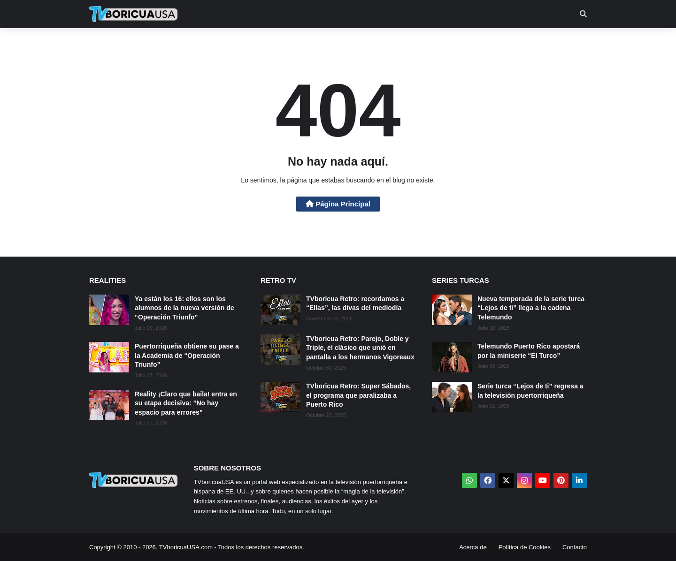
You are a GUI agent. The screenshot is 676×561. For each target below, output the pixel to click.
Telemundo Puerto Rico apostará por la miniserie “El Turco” (528, 350)
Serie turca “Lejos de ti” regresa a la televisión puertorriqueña (530, 390)
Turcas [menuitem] (284, 42)
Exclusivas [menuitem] (386, 42)
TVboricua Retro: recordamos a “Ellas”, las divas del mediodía (355, 303)
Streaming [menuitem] (332, 42)
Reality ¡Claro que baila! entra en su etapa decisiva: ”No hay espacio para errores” (186, 403)
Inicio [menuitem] (106, 42)
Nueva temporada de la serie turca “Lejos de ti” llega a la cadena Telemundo (530, 308)
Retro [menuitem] (433, 42)
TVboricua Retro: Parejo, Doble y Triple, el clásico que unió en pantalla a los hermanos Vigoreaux (360, 348)
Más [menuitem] (466, 42)
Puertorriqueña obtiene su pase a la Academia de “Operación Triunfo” (187, 355)
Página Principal (338, 204)
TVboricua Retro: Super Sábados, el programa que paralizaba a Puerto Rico (358, 395)
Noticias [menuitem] (146, 42)
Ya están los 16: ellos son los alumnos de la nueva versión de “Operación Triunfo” (184, 308)
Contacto (574, 547)
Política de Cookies (525, 547)
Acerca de (473, 547)
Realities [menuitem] (240, 42)
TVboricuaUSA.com (186, 547)
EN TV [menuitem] (192, 42)
